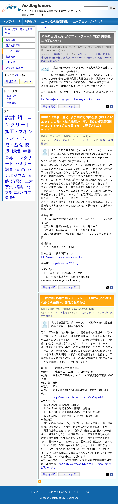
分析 (58, 57)
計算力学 (104, 312)
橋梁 (19, 187)
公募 (57, 61)
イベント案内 (60, 140)
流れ (100, 54)
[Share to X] (107, 106)
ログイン (26, 81)
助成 (52, 61)
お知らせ (82, 54)
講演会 (10, 198)
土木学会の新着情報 (54, 21)
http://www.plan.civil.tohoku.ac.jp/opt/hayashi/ (78, 397)
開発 (46, 57)
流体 (105, 54)
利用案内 (31, 21)
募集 (9, 187)
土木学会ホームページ (87, 21)
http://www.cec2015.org (65, 263)
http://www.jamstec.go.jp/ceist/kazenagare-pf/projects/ (70, 99)
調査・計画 (15, 169)
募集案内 (58, 54)
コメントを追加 (69, 106)
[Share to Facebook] (111, 106)
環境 (16, 151)
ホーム (42, 27)
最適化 (52, 57)
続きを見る (49, 106)
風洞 (100, 57)
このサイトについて (60, 491)
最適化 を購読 (40, 482)
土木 (29, 181)
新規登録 (11, 81)
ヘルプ (77, 491)
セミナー (23, 163)
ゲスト (17, 75)
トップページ (11, 21)
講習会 (17, 181)
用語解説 (11, 103)
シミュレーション (79, 57)
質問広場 (11, 40)
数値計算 (92, 57)
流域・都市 (22, 193)
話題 (9, 99)
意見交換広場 (13, 45)
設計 (46, 143)
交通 (27, 151)
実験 (68, 57)
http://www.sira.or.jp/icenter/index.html (62, 257)
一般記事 (11, 62)
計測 (63, 57)
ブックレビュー (14, 67)
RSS (87, 491)
